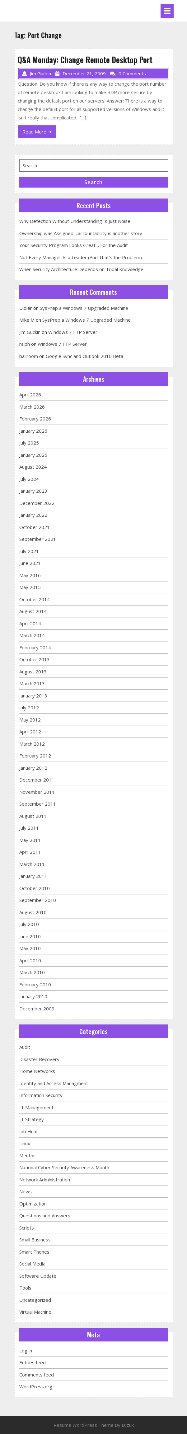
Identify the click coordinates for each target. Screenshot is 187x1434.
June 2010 (30, 936)
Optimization (33, 1203)
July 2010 (29, 924)
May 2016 (30, 575)
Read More (39, 133)
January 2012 (33, 768)
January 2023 (33, 491)
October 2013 (34, 659)
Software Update (37, 1276)
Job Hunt (28, 1131)
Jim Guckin (29, 332)
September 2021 (37, 539)
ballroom (28, 356)
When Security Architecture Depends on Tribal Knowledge (81, 269)
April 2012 (30, 731)
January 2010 (33, 996)
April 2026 (30, 394)
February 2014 (35, 647)
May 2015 (30, 587)
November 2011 (37, 792)
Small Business (35, 1239)
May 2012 (30, 720)
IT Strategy (31, 1119)
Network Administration (44, 1179)
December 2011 (36, 780)
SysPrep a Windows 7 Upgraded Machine (84, 308)
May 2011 (30, 840)
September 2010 (37, 900)
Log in (25, 1350)
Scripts (26, 1228)
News (25, 1191)
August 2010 (33, 912)
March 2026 (32, 407)
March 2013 (32, 683)
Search (93, 182)
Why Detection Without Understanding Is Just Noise (74, 221)
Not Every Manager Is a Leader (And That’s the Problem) (80, 257)
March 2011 (32, 864)
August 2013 (33, 671)
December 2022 (36, 503)
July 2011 (29, 828)
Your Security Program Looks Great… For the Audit (73, 245)
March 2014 (32, 635)
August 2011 (33, 816)
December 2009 (36, 1008)
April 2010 (30, 960)
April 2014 (30, 623)
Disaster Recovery (39, 1059)
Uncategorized (35, 1300)
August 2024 (33, 467)
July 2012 (29, 707)
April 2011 (30, 852)
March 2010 (32, 972)
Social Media (32, 1263)
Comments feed (36, 1374)
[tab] (167, 11)
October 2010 (34, 888)
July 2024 (29, 479)
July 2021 (29, 551)
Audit (24, 1047)
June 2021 (30, 563)
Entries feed (32, 1362)
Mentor (27, 1155)
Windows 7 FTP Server (72, 332)
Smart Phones (34, 1252)
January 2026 (33, 431)
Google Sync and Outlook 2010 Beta (84, 356)
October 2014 (34, 599)
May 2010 (30, 948)
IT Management (36, 1107)
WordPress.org (35, 1386)
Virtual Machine (35, 1312)
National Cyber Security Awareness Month (64, 1167)
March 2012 (32, 744)
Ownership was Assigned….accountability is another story (80, 233)
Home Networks (37, 1071)
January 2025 (33, 455)
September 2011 (37, 804)
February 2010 (35, 984)
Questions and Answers (44, 1215)
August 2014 (33, 611)
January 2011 (33, 876)
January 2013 (33, 695)
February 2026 (35, 418)
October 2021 (34, 527)
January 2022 (33, 515)
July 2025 (29, 443)
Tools (25, 1288)
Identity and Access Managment (53, 1083)
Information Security (41, 1095)
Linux (24, 1143)
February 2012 (35, 755)
